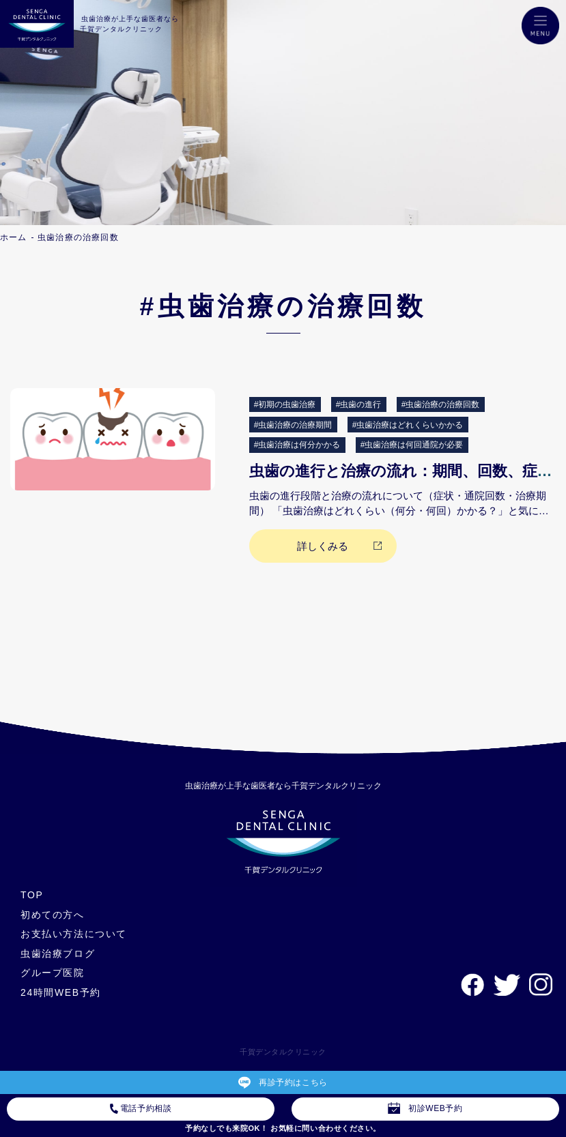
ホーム (13, 237)
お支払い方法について (73, 933)
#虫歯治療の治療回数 (440, 404)
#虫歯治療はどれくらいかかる (408, 425)
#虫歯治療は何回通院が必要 (412, 444)
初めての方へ (52, 914)
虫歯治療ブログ (57, 953)
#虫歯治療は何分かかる (297, 444)
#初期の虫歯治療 (285, 404)
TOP (31, 894)
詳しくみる (323, 546)
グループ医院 (52, 972)
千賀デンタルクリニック (283, 1052)
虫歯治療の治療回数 (78, 237)
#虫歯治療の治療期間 (293, 425)
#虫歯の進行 (359, 404)
